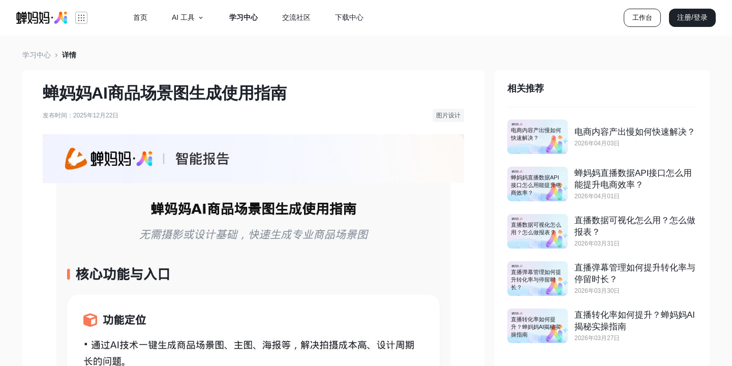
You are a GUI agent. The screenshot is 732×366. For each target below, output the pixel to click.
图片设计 (448, 115)
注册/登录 (692, 17)
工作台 (642, 17)
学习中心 (36, 55)
